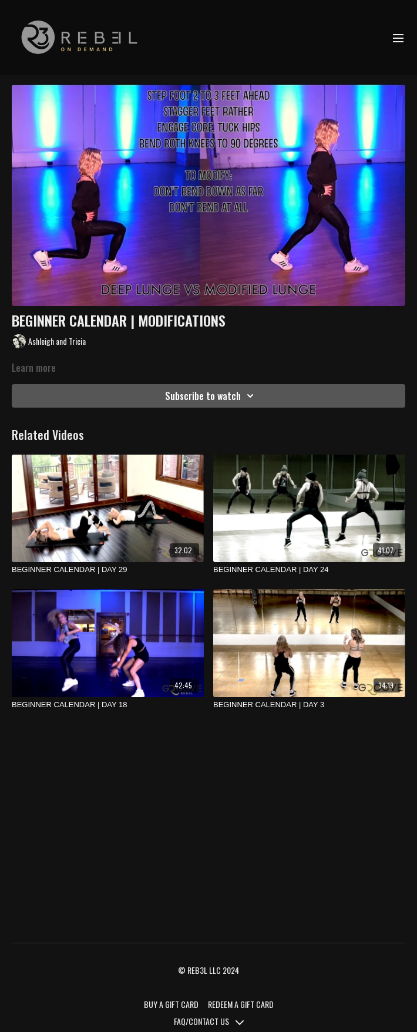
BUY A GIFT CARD (171, 1004)
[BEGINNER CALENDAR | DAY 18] (108, 705)
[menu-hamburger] (398, 37)
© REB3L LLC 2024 (208, 970)
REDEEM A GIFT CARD (241, 1004)
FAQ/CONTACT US (209, 1021)
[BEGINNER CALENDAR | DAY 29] (108, 570)
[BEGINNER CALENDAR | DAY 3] (309, 705)
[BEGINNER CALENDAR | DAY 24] (309, 570)
